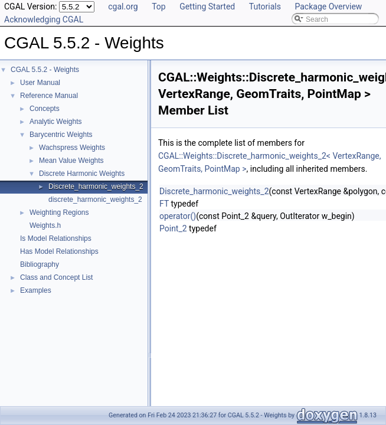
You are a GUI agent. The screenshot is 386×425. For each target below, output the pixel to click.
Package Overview (328, 6)
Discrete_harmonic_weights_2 (95, 186)
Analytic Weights (55, 121)
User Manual (40, 83)
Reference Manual (49, 95)
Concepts (45, 108)
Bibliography (39, 264)
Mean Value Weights (71, 160)
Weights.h (45, 225)
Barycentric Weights (61, 134)
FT (164, 203)
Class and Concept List (56, 277)
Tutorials (265, 6)
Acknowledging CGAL (43, 19)
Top (159, 6)
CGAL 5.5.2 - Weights (45, 70)
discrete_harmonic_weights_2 (95, 199)
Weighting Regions (59, 212)
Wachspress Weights (72, 147)
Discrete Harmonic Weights (82, 173)
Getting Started (207, 6)
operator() (177, 216)
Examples (35, 290)
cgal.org (123, 6)
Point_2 (173, 228)
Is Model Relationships (55, 238)
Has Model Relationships (59, 251)
